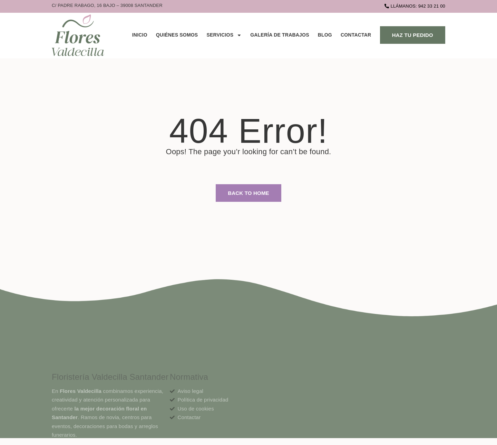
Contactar (356, 35)
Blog (325, 35)
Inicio (139, 35)
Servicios (224, 35)
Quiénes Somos (177, 35)
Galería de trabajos (279, 35)
